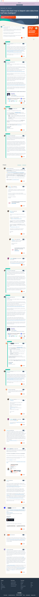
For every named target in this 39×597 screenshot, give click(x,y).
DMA (9, 127)
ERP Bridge (15, 420)
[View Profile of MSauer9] (8, 43)
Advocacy (32, 585)
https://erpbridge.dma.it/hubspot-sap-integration (17, 263)
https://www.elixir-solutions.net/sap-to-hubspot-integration (17, 539)
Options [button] (3, 25)
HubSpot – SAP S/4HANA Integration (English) (16, 218)
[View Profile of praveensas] (7, 430)
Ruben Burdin (13, 93)
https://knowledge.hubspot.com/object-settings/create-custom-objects (16, 71)
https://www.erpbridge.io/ (9, 512)
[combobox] (27, 17)
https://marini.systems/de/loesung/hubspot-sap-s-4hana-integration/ (15, 172)
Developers (22, 587)
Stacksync (15, 95)
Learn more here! (14, 203)
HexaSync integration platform (11, 565)
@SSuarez (8, 44)
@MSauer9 (10, 187)
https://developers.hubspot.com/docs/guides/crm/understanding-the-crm (16, 320)
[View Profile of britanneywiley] (8, 270)
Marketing (22, 583)
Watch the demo (23, 360)
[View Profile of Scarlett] (7, 549)
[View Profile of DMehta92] (9, 389)
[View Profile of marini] (7, 480)
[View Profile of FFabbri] (8, 108)
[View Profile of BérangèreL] (9, 186)
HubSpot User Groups (13, 583)
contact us (13, 569)
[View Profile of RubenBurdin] (8, 297)
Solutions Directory (3, 587)
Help (1, 583)
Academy (32, 582)
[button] (25, 27)
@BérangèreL (12, 212)
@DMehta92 (12, 400)
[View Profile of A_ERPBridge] (11, 258)
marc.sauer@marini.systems (15, 179)
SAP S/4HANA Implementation (13, 440)
